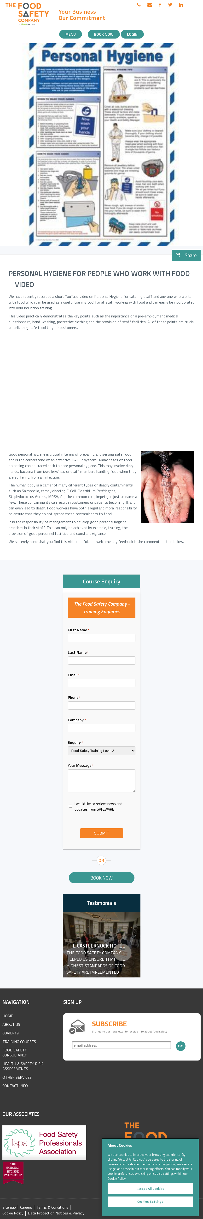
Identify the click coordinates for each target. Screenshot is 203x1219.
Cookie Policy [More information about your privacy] (117, 1183)
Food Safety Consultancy (14, 1052)
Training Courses (19, 1041)
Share (186, 255)
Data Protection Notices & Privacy (56, 1213)
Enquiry (75, 742)
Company (77, 720)
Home (7, 1016)
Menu (70, 34)
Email (74, 675)
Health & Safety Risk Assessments (22, 1066)
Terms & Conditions (52, 1207)
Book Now (104, 34)
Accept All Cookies (150, 1194)
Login (132, 34)
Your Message (80, 765)
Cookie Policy (12, 1213)
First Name (78, 630)
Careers (26, 1207)
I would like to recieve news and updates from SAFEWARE (98, 806)
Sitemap (9, 1207)
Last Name (78, 652)
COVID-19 (10, 1033)
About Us (11, 1024)
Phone (74, 697)
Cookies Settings (150, 1207)
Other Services (17, 1077)
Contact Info (15, 1086)
